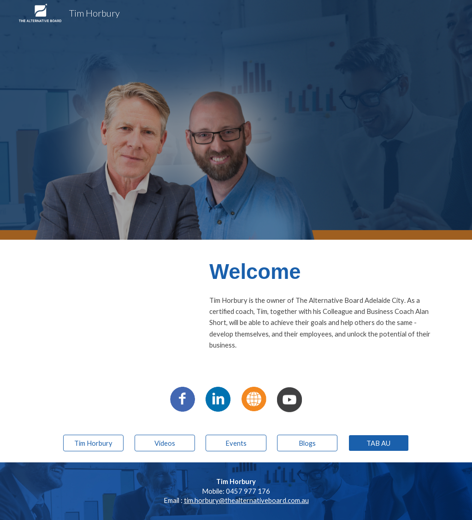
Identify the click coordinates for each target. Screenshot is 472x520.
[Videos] (165, 443)
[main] (325, 303)
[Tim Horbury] (93, 443)
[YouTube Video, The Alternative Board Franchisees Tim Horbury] (111, 308)
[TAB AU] (378, 443)
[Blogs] (307, 443)
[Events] (236, 443)
